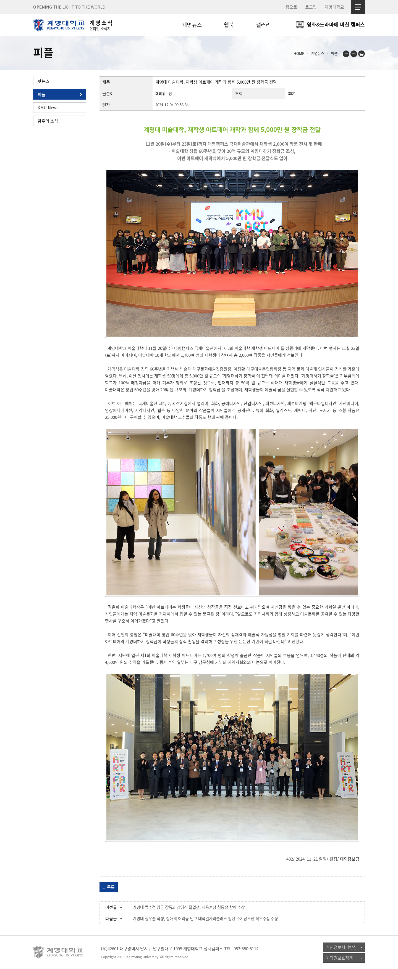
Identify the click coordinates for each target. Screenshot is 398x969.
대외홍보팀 (349, 859)
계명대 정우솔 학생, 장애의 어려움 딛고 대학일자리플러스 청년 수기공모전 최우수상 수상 (205, 918)
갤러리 (263, 25)
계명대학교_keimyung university (58, 952)
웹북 (229, 25)
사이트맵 (358, 7)
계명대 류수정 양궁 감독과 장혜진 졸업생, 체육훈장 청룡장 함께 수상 (189, 907)
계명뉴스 (192, 25)
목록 (111, 887)
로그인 (311, 7)
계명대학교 (334, 7)
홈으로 (291, 7)
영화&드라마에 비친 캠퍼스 (336, 24)
